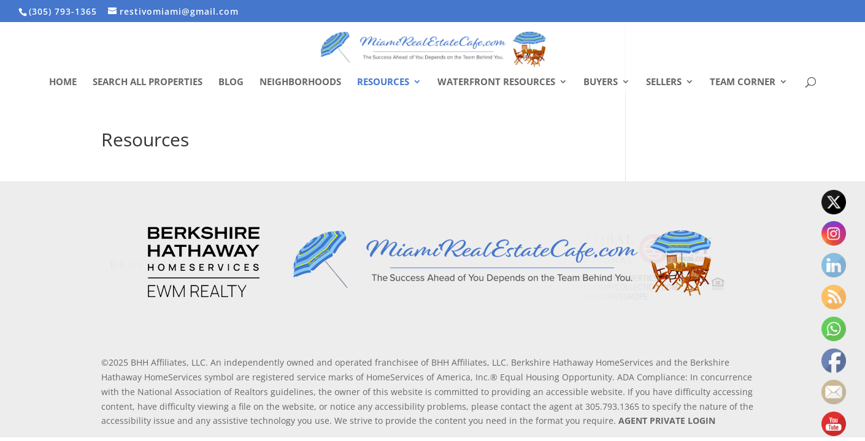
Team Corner (742, 82)
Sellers (664, 82)
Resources (383, 82)
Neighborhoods (300, 82)
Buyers (600, 82)
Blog (231, 82)
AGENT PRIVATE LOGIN (666, 420)
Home (63, 82)
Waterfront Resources (496, 82)
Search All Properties (147, 82)
